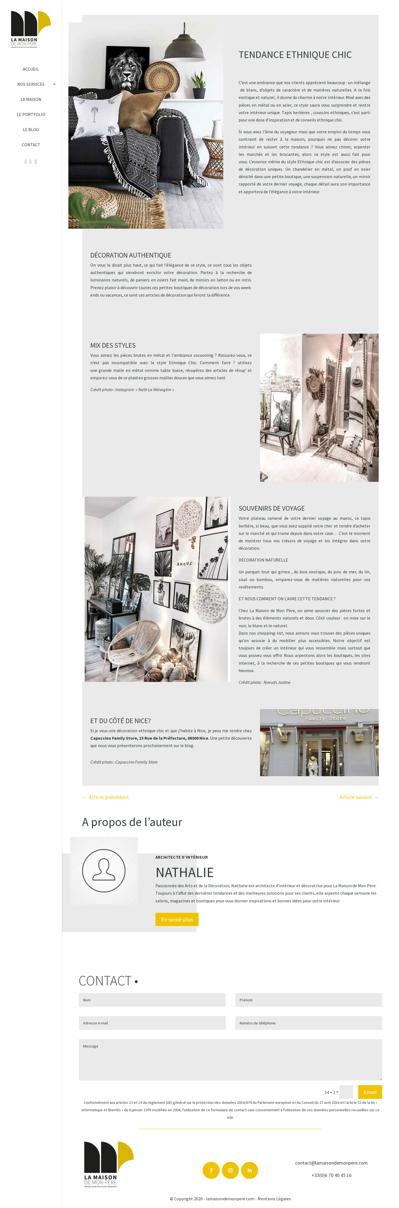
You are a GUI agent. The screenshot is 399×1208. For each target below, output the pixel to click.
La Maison (31, 99)
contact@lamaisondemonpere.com (331, 1163)
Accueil (31, 69)
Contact (31, 144)
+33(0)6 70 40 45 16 (331, 1175)
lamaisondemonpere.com (230, 1198)
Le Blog (31, 129)
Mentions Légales (274, 1198)
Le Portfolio (31, 114)
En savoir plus (177, 919)
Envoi (370, 1091)
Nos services (30, 84)
